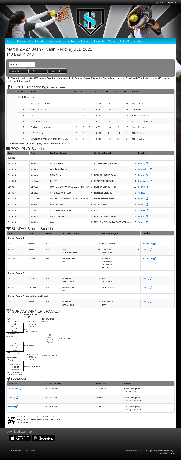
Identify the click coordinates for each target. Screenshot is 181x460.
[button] (11, 97)
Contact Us (124, 41)
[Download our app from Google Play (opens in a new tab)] (43, 437)
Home (10, 41)
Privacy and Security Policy (162, 451)
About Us (138, 41)
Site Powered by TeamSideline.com (20, 451)
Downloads (98, 41)
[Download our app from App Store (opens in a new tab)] (20, 437)
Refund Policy (144, 451)
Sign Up (21, 41)
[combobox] (20, 64)
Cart (160, 2)
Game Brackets (55, 41)
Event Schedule (36, 41)
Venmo (111, 41)
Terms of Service (130, 451)
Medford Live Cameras (78, 41)
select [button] (32, 64)
